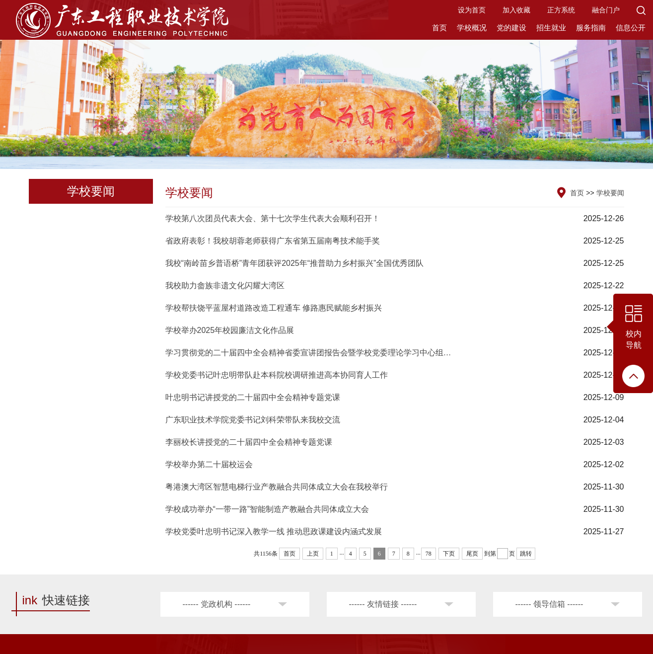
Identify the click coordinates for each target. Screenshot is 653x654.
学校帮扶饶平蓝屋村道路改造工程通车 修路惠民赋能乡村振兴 (273, 308)
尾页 (472, 553)
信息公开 (631, 27)
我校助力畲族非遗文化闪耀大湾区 (225, 285)
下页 (449, 553)
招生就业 (551, 27)
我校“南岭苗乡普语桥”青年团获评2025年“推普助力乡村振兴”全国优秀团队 (294, 263)
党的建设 (511, 27)
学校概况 (472, 27)
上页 (313, 553)
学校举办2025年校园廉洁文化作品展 (229, 330)
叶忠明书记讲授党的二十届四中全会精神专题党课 (252, 397)
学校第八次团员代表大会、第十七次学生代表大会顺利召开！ (272, 218)
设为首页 (472, 10)
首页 (439, 27)
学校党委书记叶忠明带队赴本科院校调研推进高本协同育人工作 (276, 375)
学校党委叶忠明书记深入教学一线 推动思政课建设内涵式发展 (273, 531)
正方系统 (561, 10)
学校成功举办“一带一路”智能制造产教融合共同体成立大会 (267, 509)
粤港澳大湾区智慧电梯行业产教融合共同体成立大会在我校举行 (276, 487)
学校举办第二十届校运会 (209, 464)
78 (429, 553)
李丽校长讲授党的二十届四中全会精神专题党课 (248, 442)
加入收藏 (516, 10)
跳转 (526, 553)
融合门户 (606, 10)
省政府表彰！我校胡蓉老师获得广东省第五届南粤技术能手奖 (272, 241)
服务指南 (591, 27)
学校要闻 (610, 193)
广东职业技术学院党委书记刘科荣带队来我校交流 (252, 419)
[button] (641, 10)
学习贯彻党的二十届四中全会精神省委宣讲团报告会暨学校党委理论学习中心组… (308, 352)
